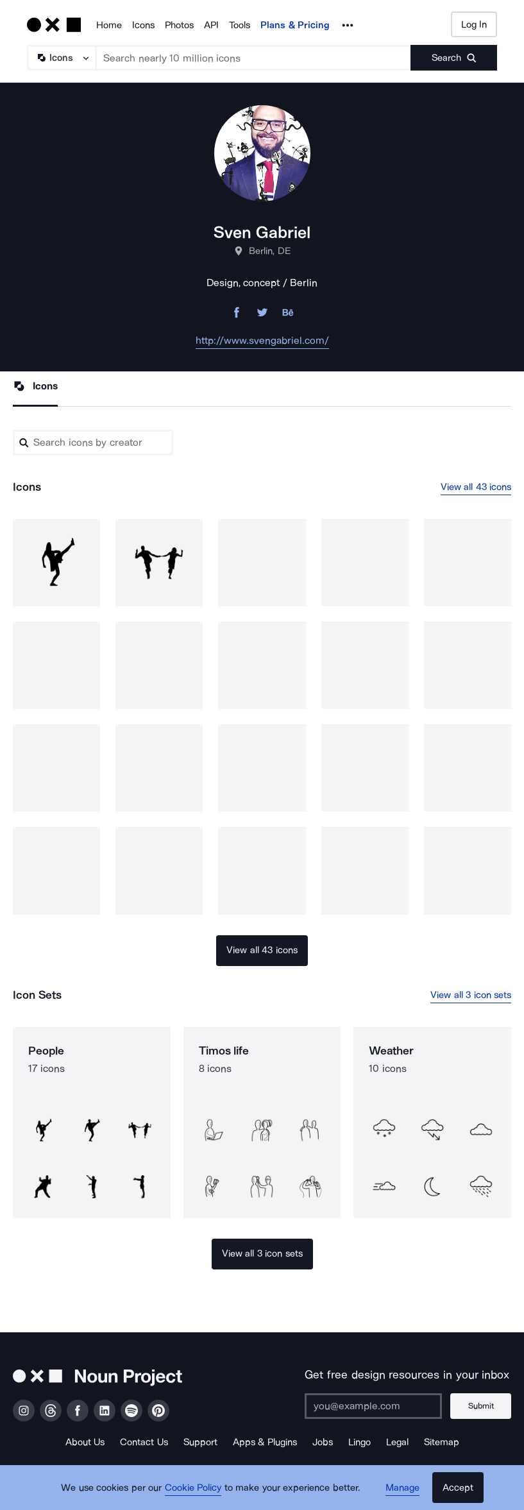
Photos (179, 25)
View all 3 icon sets (470, 995)
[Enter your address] (373, 1406)
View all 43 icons (476, 487)
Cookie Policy (193, 1487)
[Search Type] (61, 58)
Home (109, 25)
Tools (239, 25)
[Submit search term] (453, 58)
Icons (143, 25)
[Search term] (253, 58)
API (211, 25)
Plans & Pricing (295, 25)
